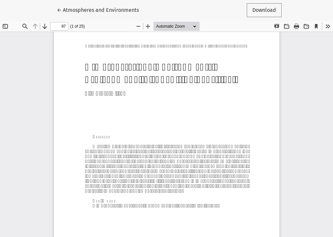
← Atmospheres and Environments (98, 9)
